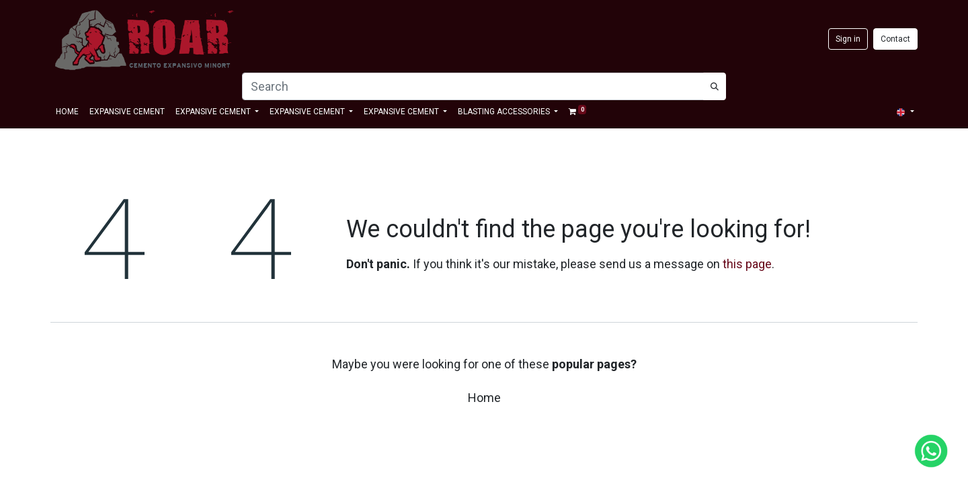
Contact (895, 39)
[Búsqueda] (714, 86)
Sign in (848, 39)
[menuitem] (67, 111)
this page (747, 264)
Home (484, 398)
